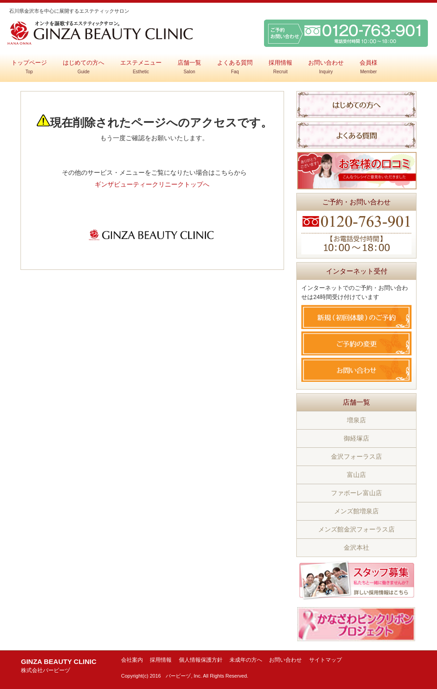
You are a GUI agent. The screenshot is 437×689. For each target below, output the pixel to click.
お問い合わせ (326, 67)
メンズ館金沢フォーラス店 (356, 529)
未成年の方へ (245, 660)
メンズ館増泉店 (356, 511)
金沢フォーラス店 (356, 456)
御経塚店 (356, 438)
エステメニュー (141, 67)
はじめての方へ (83, 67)
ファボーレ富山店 (356, 492)
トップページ (29, 67)
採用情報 (280, 67)
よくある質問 (235, 67)
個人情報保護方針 (201, 660)
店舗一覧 (189, 67)
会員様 (368, 67)
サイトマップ (325, 660)
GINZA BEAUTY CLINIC (59, 666)
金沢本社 (356, 547)
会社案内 (132, 660)
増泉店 (356, 420)
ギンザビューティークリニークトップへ (152, 184)
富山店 (356, 474)
